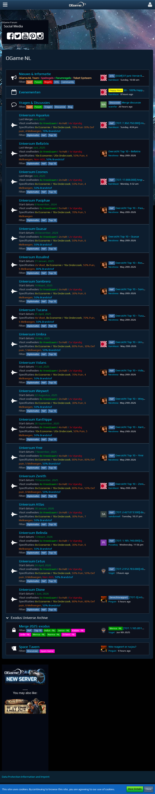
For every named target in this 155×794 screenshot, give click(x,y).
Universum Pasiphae (34, 200)
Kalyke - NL (78, 630)
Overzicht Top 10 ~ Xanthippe (133, 427)
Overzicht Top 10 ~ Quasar (123, 236)
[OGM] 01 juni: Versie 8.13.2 (132, 75)
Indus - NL (49, 630)
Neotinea (113, 155)
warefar (112, 106)
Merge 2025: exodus (34, 626)
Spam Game (47, 651)
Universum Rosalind (34, 257)
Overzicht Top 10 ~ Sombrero (133, 289)
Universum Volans (32, 362)
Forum (38, 82)
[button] (5, 5)
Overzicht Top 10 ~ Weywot (132, 398)
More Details (135, 789)
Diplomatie (33, 135)
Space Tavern (29, 647)
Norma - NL (54, 634)
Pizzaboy (113, 544)
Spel (29, 82)
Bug (70, 107)
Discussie (60, 107)
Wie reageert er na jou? (122, 646)
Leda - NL (25, 634)
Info (57, 82)
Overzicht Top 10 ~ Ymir (130, 455)
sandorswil (114, 516)
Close (149, 789)
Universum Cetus (32, 561)
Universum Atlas (31, 504)
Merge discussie (131, 102)
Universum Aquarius (34, 115)
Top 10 (52, 135)
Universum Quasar (33, 229)
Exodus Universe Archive (29, 618)
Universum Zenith (32, 476)
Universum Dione (32, 590)
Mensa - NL (39, 634)
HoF (44, 135)
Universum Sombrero (35, 281)
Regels (48, 82)
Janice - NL (63, 630)
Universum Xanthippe (35, 419)
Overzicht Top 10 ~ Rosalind (132, 262)
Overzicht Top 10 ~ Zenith (131, 483)
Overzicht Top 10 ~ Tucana (131, 315)
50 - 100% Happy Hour (137, 90)
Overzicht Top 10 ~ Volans (131, 370)
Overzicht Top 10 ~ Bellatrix (124, 151)
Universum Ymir (31, 448)
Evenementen (29, 92)
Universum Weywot (34, 391)
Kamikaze (113, 80)
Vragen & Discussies (34, 103)
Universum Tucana (33, 310)
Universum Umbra (32, 334)
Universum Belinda (33, 533)
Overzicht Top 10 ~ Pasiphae (132, 208)
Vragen (48, 107)
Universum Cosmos (33, 172)
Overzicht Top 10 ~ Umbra (131, 342)
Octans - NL (69, 634)
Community (68, 82)
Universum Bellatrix (34, 143)
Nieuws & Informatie (35, 74)
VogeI (111, 573)
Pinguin (112, 601)
